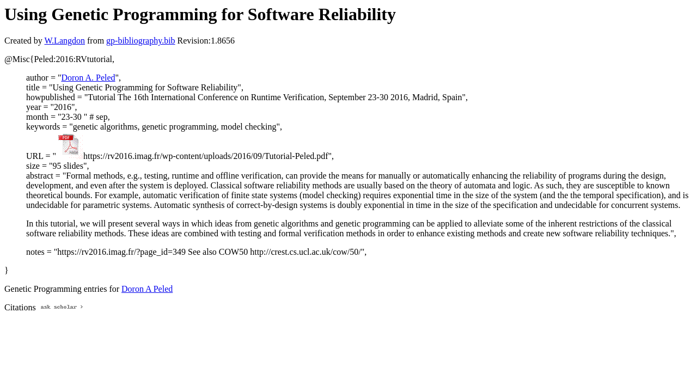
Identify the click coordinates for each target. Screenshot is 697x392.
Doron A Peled (147, 288)
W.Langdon (64, 40)
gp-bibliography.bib (140, 40)
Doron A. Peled (88, 77)
